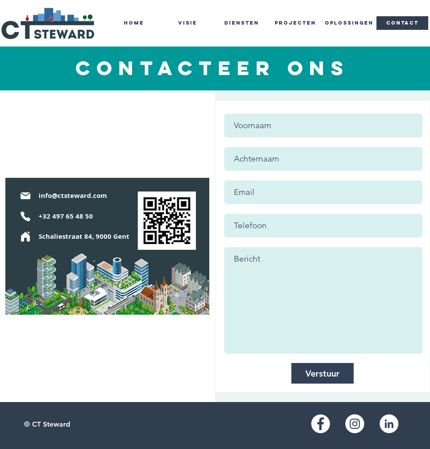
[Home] (25, 236)
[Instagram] (354, 423)
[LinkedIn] (389, 423)
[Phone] (25, 216)
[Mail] (25, 195)
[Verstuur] (322, 373)
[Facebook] (320, 423)
